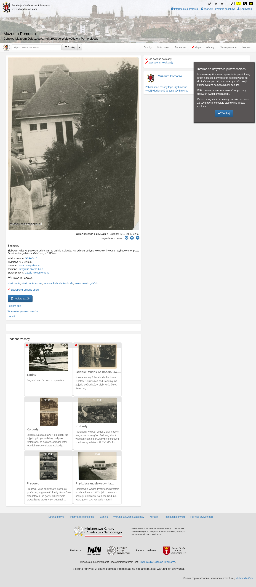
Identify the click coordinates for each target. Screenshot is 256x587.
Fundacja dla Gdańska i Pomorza (156, 562)
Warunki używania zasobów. (23, 311)
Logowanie (244, 8)
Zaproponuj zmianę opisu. (23, 289)
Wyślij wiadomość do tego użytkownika (166, 90)
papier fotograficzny (28, 265)
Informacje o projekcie (185, 8)
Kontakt (154, 516)
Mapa (196, 47)
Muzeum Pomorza (170, 76)
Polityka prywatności (201, 516)
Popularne (180, 47)
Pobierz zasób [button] (20, 298)
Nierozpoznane (228, 47)
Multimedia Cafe (245, 578)
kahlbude (68, 283)
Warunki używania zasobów (218, 8)
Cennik (11, 316)
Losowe (246, 47)
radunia (48, 283)
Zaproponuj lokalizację (159, 62)
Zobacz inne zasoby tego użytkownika (166, 87)
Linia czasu (163, 47)
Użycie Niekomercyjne (37, 272)
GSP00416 (31, 258)
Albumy (210, 47)
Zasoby (147, 47)
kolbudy (57, 283)
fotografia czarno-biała (31, 269)
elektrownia (14, 283)
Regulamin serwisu (174, 516)
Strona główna (57, 516)
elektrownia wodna (32, 283)
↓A (209, 3)
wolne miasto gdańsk (86, 283)
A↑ (223, 3)
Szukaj (70, 47)
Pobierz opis (14, 305)
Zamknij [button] (224, 113)
